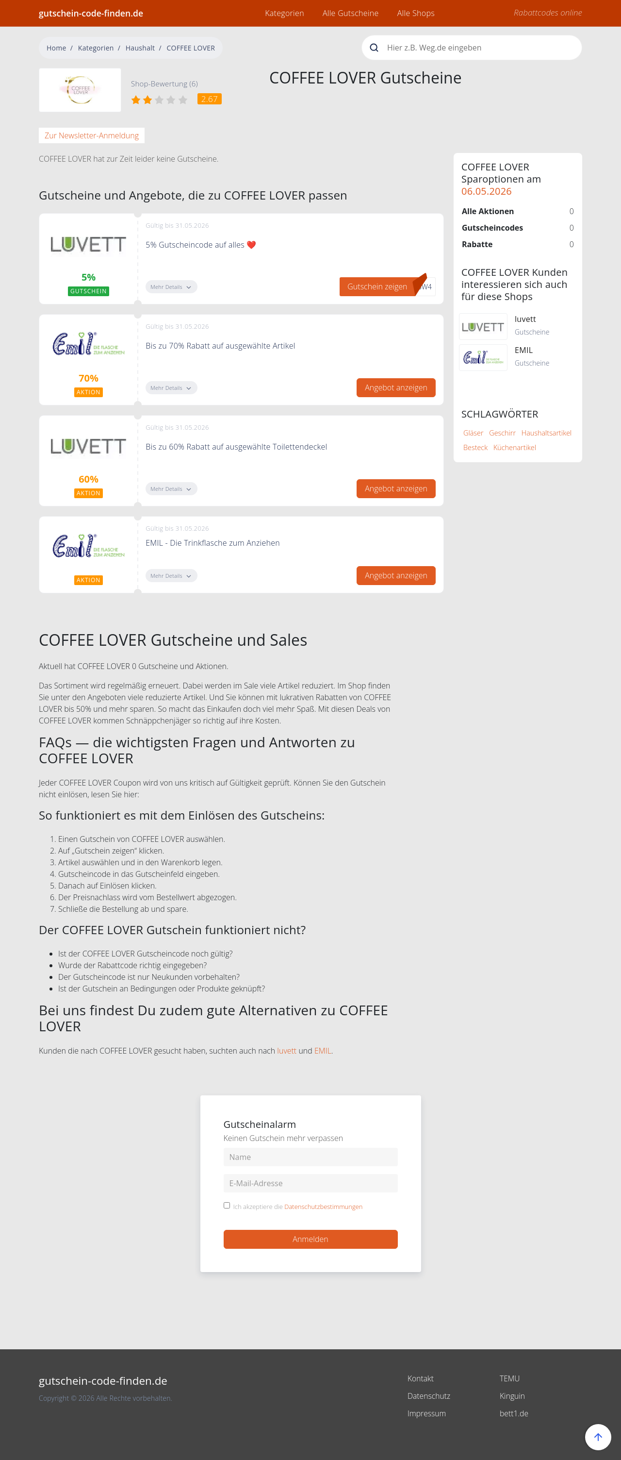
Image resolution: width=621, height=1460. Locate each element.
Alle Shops (416, 13)
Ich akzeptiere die (298, 1207)
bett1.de (514, 1413)
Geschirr (502, 432)
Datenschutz (429, 1396)
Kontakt (421, 1378)
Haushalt (140, 47)
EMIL (322, 1050)
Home (56, 47)
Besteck (475, 447)
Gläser (473, 432)
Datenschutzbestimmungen (323, 1206)
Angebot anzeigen (396, 387)
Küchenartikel (514, 447)
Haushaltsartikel (547, 432)
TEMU (510, 1378)
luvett (286, 1050)
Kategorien (284, 13)
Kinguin (512, 1396)
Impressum (427, 1413)
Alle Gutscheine (351, 13)
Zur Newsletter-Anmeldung (92, 135)
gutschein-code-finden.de (91, 13)
